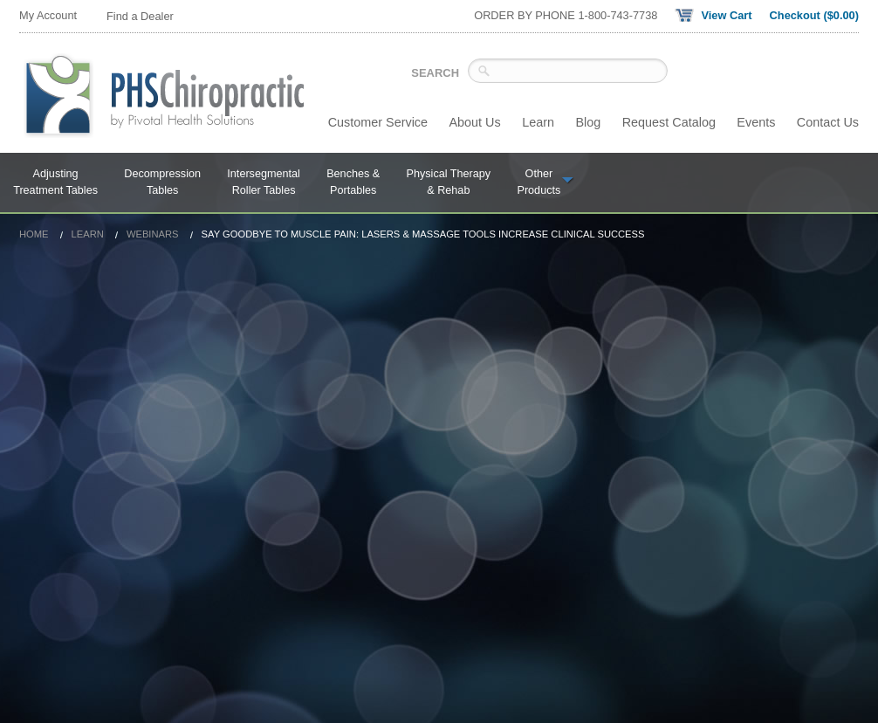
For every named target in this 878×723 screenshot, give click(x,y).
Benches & (353, 183)
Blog (587, 122)
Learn (538, 122)
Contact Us (828, 122)
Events (756, 122)
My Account (48, 15)
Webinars (153, 234)
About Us (475, 122)
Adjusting (55, 183)
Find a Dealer (140, 16)
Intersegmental (263, 183)
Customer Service (378, 122)
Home (34, 234)
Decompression (162, 183)
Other (546, 183)
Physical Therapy (449, 183)
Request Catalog (669, 122)
